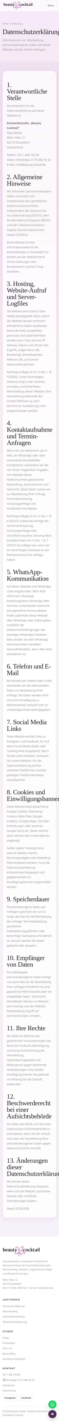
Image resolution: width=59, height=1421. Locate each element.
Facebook (26, 1397)
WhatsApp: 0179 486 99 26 (18, 1379)
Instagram (10, 1397)
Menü (51, 5)
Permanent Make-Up (14, 1306)
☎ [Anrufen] (52, 1414)
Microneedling (10, 1311)
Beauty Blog (9, 1353)
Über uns (7, 1348)
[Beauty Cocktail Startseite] (18, 5)
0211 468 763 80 (28, 155)
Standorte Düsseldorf (14, 1358)
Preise (6, 1337)
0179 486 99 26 (41, 160)
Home (6, 23)
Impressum (9, 1385)
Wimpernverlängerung (15, 1321)
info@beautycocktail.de (31, 164)
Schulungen (9, 1342)
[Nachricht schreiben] (52, 1404)
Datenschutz (9, 1390)
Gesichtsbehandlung (14, 1316)
